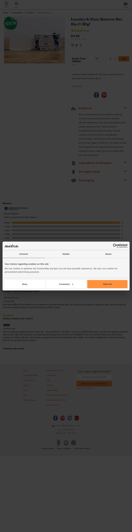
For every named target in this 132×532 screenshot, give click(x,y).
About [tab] (108, 254)
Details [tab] (66, 254)
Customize (66, 284)
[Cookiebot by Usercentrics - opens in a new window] (115, 246)
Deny (24, 284)
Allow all (107, 284)
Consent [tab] (23, 254)
